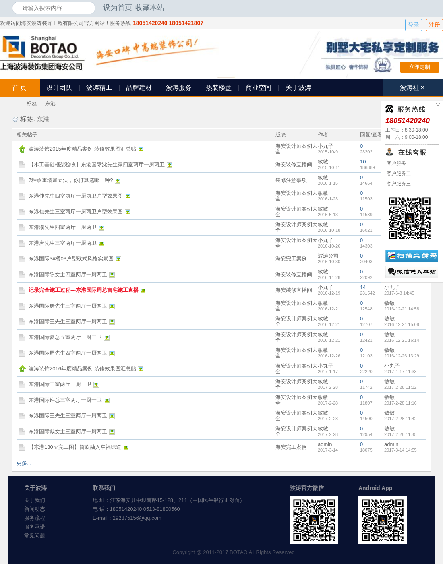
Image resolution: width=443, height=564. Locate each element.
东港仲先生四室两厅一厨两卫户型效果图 (76, 196)
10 (363, 162)
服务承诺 (34, 527)
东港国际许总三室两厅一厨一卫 (65, 400)
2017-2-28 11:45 (400, 434)
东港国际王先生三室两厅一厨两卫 (68, 321)
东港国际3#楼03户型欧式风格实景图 (71, 259)
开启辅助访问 (429, 7)
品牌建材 (139, 87)
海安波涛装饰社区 (15, 103)
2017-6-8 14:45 (399, 293)
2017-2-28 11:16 (400, 403)
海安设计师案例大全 (296, 149)
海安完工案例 (291, 259)
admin (325, 444)
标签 (32, 104)
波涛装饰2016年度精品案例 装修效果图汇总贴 (82, 369)
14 (363, 287)
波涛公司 (328, 256)
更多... (24, 463)
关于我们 (34, 500)
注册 (434, 25)
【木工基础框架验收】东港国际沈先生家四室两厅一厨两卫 (97, 164)
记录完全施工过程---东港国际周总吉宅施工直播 (84, 290)
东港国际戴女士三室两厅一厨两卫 (68, 431)
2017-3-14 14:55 (400, 450)
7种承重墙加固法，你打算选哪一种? (71, 180)
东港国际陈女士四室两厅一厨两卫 (68, 274)
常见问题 (34, 536)
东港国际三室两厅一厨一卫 (60, 384)
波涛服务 (179, 87)
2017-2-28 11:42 (400, 418)
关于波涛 (298, 87)
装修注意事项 (291, 180)
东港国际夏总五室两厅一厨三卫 (65, 337)
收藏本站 (149, 8)
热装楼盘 (219, 87)
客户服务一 (398, 163)
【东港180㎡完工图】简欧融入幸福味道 (75, 447)
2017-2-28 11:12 (400, 387)
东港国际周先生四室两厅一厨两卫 (68, 353)
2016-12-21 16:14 (401, 340)
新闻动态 (34, 509)
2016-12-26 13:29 (401, 355)
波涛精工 (99, 87)
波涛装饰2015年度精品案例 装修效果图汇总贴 (82, 149)
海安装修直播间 (293, 164)
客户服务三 (398, 183)
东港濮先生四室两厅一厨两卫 (63, 227)
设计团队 (59, 87)
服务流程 (34, 518)
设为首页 (117, 8)
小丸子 (325, 146)
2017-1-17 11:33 (400, 371)
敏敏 (323, 162)
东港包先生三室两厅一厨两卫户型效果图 (76, 212)
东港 (50, 104)
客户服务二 (398, 173)
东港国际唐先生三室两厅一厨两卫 (68, 306)
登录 (413, 25)
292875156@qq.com (137, 518)
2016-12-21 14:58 (401, 308)
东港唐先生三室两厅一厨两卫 (63, 243)
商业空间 (258, 87)
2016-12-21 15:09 (401, 324)
